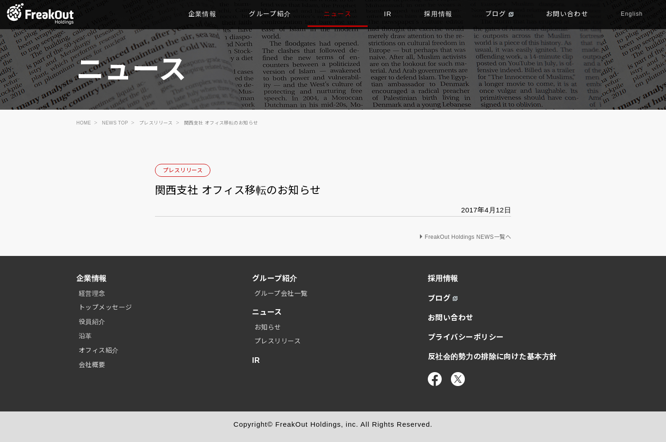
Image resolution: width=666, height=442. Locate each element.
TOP (40, 13)
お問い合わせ (567, 14)
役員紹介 (92, 321)
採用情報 (438, 14)
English (632, 14)
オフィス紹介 (99, 350)
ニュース (338, 14)
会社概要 (92, 364)
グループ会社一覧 (281, 293)
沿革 (85, 336)
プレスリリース (183, 170)
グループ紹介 (270, 14)
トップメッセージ (105, 307)
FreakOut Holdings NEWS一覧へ (468, 237)
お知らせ (267, 327)
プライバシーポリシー (466, 337)
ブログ (499, 14)
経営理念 (92, 293)
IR (388, 14)
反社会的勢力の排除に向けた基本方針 (492, 357)
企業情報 (202, 14)
